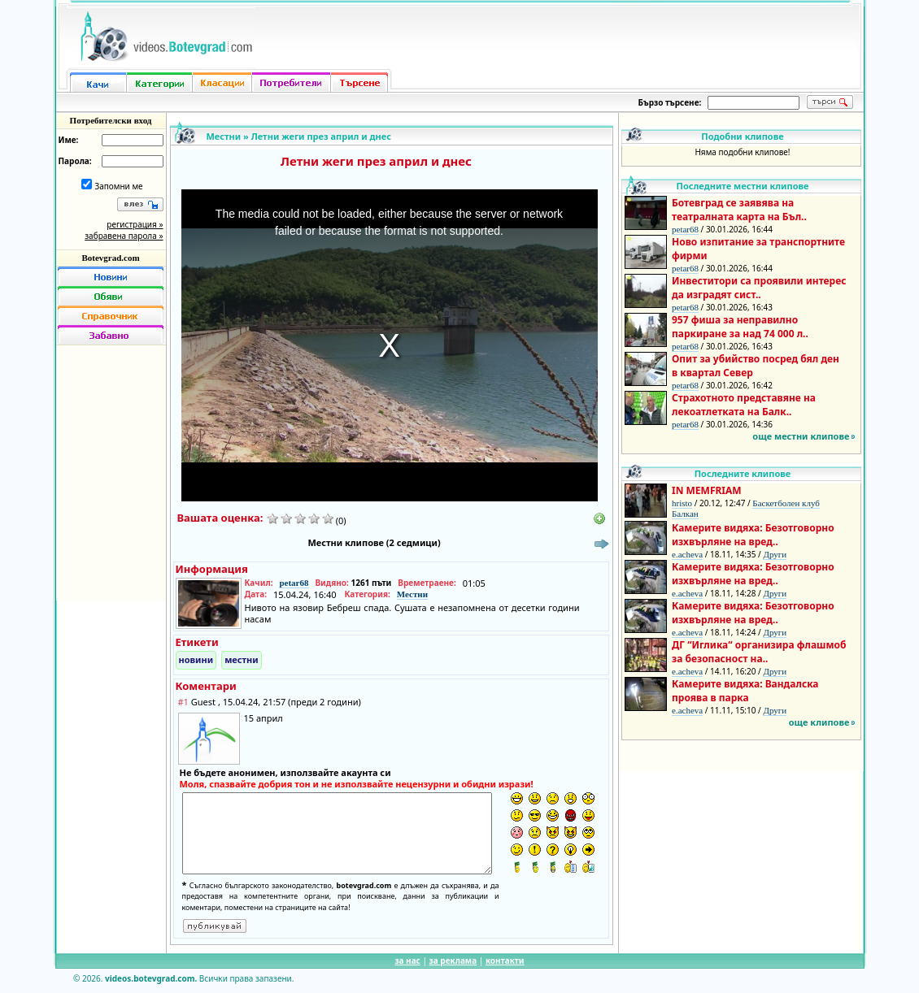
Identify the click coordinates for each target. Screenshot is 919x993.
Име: (69, 139)
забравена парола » (124, 235)
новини (196, 659)
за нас (407, 960)
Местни (224, 136)
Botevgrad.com (110, 257)
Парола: (75, 161)
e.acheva (687, 554)
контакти (505, 960)
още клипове (819, 722)
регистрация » (135, 224)
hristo (682, 503)
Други (774, 554)
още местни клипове (800, 436)
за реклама (453, 960)
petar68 (293, 583)
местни (241, 659)
